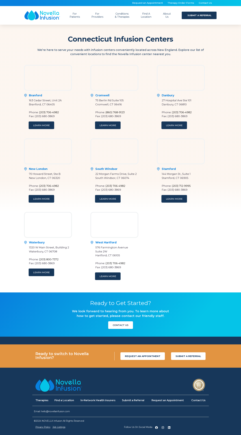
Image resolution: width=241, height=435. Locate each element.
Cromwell (102, 95)
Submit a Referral (133, 400)
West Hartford (106, 242)
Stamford (169, 169)
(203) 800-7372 (49, 259)
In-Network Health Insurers (97, 400)
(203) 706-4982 (49, 112)
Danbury (168, 95)
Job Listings (58, 427)
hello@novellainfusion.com (55, 411)
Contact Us (205, 2)
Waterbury (37, 242)
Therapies (41, 400)
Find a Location (64, 400)
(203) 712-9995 (181, 185)
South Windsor (106, 169)
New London (38, 169)
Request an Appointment (147, 2)
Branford (35, 95)
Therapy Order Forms (180, 2)
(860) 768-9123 (115, 112)
